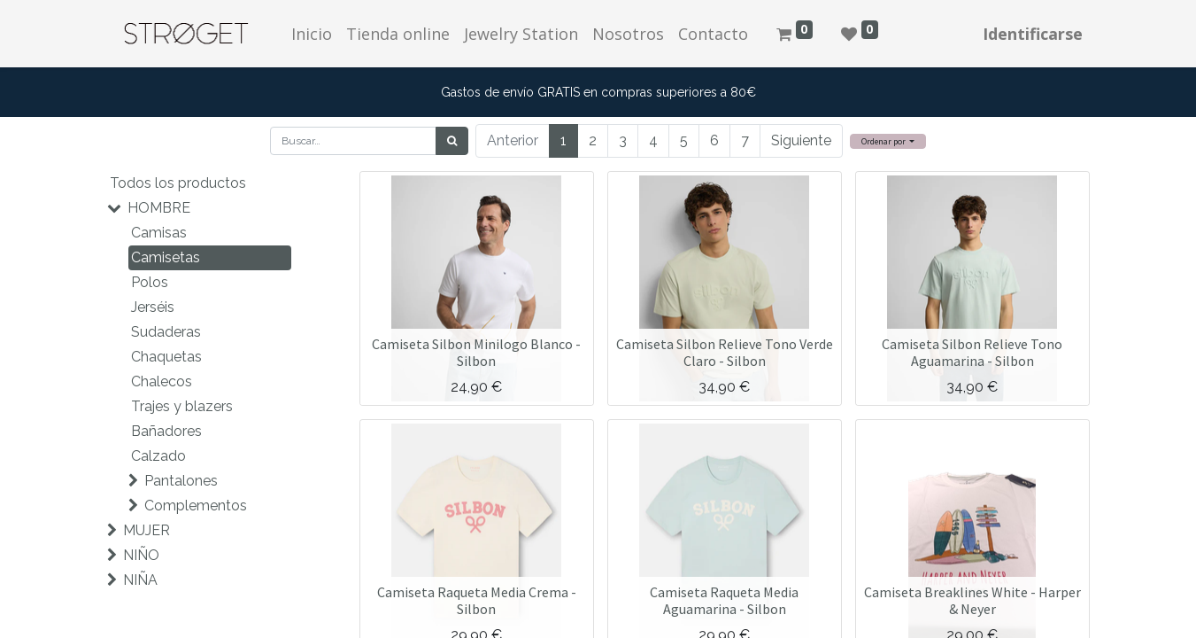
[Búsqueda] (452, 141)
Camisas (159, 232)
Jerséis (152, 307)
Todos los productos (178, 183)
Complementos (195, 505)
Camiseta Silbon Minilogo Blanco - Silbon (476, 352)
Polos (149, 282)
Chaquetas (166, 356)
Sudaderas (166, 331)
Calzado (158, 455)
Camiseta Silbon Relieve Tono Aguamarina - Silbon (972, 352)
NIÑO (141, 555)
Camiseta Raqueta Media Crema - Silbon (476, 600)
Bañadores (166, 431)
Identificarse (1033, 33)
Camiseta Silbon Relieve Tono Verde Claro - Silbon (724, 352)
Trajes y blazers (182, 406)
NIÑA (140, 580)
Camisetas (165, 257)
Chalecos (161, 381)
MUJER (146, 530)
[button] (888, 141)
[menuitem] (311, 34)
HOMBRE (158, 207)
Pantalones (181, 480)
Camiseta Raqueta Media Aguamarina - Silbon (724, 600)
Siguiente (801, 140)
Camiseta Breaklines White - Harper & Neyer (972, 600)
